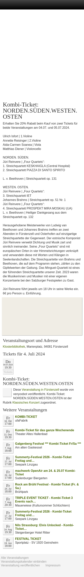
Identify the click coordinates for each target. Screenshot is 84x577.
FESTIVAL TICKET (28, 538)
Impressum (52, 565)
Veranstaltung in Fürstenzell (40, 389)
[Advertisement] (42, 55)
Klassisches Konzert (26, 402)
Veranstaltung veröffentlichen (20, 565)
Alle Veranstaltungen (15, 557)
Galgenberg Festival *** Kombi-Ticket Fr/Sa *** (48, 443)
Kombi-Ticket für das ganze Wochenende (44, 430)
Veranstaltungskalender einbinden (23, 561)
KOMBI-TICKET (26, 416)
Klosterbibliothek (14, 346)
